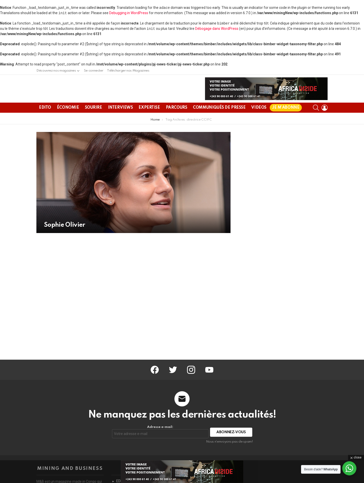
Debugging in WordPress (128, 13)
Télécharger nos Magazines (128, 70)
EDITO (45, 120)
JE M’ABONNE (285, 120)
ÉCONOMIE (68, 120)
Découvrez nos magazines (56, 72)
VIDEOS (258, 120)
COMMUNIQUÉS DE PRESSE (219, 120)
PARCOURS (176, 120)
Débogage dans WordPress (216, 29)
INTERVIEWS (120, 120)
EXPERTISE (149, 120)
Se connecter (93, 70)
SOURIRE (93, 120)
